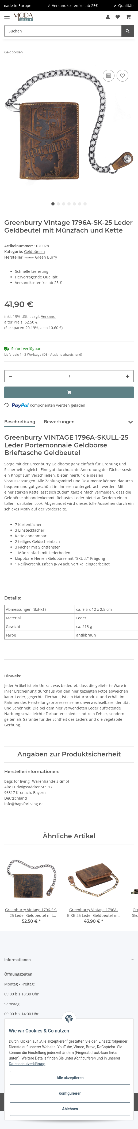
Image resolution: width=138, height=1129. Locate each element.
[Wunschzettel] (118, 17)
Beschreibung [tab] (19, 421)
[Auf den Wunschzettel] (122, 76)
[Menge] (69, 376)
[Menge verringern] (10, 376)
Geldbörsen (34, 251)
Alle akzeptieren (69, 1078)
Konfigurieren (70, 1093)
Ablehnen (70, 1109)
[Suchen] (63, 31)
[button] (108, 17)
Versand (48, 316)
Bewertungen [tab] (59, 421)
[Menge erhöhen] (127, 376)
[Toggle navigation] (7, 14)
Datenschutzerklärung (27, 1064)
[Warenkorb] (128, 17)
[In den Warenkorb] (69, 392)
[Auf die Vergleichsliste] (108, 76)
